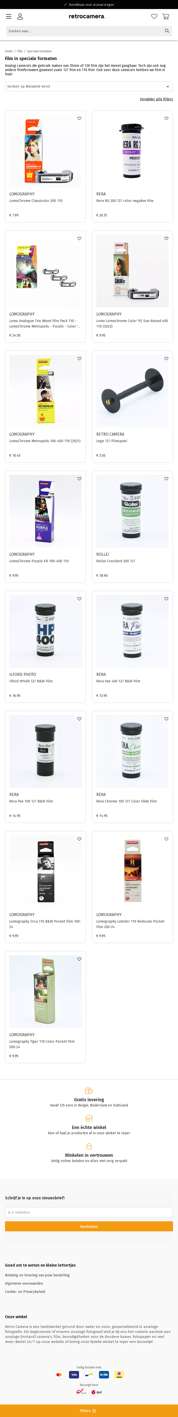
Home (9, 51)
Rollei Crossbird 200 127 (115, 561)
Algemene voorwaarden (24, 1283)
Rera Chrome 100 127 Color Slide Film (126, 801)
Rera (101, 194)
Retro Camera (110, 434)
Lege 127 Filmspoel (111, 441)
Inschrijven (89, 1227)
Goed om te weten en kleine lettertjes (40, 1265)
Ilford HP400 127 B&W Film (30, 681)
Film (19, 51)
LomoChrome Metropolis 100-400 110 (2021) (44, 441)
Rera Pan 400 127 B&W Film (118, 681)
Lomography (21, 194)
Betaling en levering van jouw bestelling (37, 1275)
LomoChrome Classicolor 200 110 (35, 201)
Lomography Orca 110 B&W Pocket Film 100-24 (45, 924)
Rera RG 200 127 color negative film (125, 201)
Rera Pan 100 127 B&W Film (31, 801)
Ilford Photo (22, 674)
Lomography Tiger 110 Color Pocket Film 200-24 (41, 1044)
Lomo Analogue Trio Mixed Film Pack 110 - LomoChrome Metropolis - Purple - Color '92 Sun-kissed (45, 324)
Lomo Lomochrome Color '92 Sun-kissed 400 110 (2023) (132, 324)
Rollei (102, 554)
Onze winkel (16, 1316)
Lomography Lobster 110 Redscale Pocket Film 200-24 (130, 924)
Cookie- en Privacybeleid (25, 1292)
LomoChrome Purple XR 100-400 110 (39, 561)
